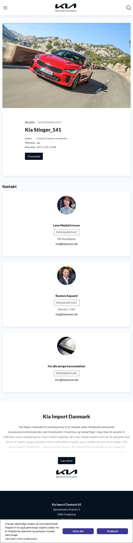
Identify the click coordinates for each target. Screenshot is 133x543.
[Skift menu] (5, 7)
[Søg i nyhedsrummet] (128, 7)
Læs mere (67, 460)
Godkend (112, 531)
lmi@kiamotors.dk (67, 244)
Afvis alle (78, 531)
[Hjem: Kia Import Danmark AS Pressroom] (65, 8)
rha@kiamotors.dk (67, 314)
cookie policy (30, 538)
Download (34, 156)
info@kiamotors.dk (66, 380)
